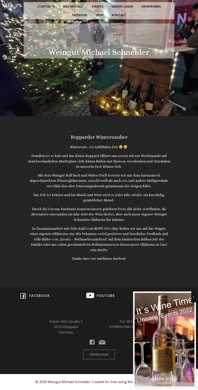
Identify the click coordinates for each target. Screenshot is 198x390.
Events (97, 6)
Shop (99, 15)
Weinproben (151, 6)
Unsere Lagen (122, 6)
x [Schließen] (193, 297)
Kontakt (119, 15)
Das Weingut (73, 6)
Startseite (46, 6)
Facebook (79, 15)
